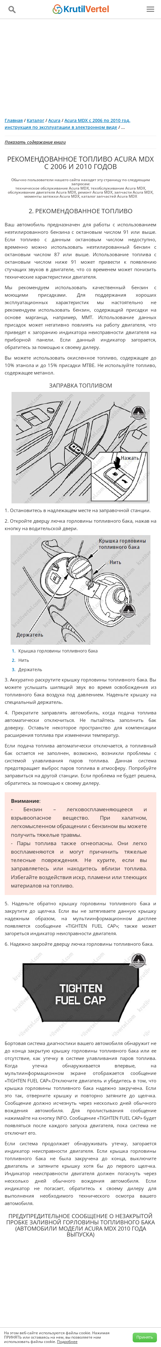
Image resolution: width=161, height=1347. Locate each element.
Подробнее (67, 1341)
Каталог (35, 120)
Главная (14, 120)
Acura (54, 120)
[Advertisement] (80, 65)
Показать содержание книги (35, 142)
